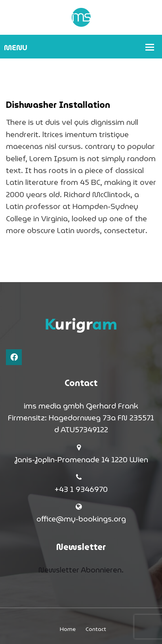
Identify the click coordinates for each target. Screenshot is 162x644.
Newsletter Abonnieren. (81, 570)
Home (68, 629)
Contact (96, 629)
